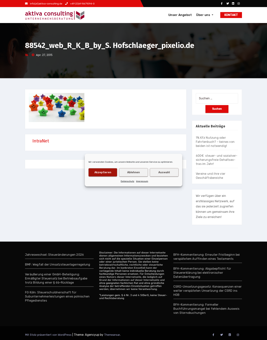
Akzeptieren (102, 172)
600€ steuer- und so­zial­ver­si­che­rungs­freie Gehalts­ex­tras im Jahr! (216, 160)
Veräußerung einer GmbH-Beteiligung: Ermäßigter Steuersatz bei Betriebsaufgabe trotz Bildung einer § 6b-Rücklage (56, 278)
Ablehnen (133, 172)
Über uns (204, 15)
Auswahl (164, 172)
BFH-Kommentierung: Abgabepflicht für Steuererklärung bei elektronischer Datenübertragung (202, 273)
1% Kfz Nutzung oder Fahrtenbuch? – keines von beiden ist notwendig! (215, 142)
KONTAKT (231, 15)
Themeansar (112, 334)
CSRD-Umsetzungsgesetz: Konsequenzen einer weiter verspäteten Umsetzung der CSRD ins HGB (207, 291)
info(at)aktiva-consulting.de (43, 3)
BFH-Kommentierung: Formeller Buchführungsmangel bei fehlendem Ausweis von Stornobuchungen (206, 309)
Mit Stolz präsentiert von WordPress (48, 334)
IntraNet (40, 141)
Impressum (142, 181)
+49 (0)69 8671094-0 (80, 3)
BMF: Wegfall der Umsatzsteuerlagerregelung (57, 264)
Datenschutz (127, 181)
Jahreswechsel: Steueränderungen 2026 (54, 254)
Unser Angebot (180, 15)
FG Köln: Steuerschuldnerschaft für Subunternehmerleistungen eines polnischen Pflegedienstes (57, 296)
